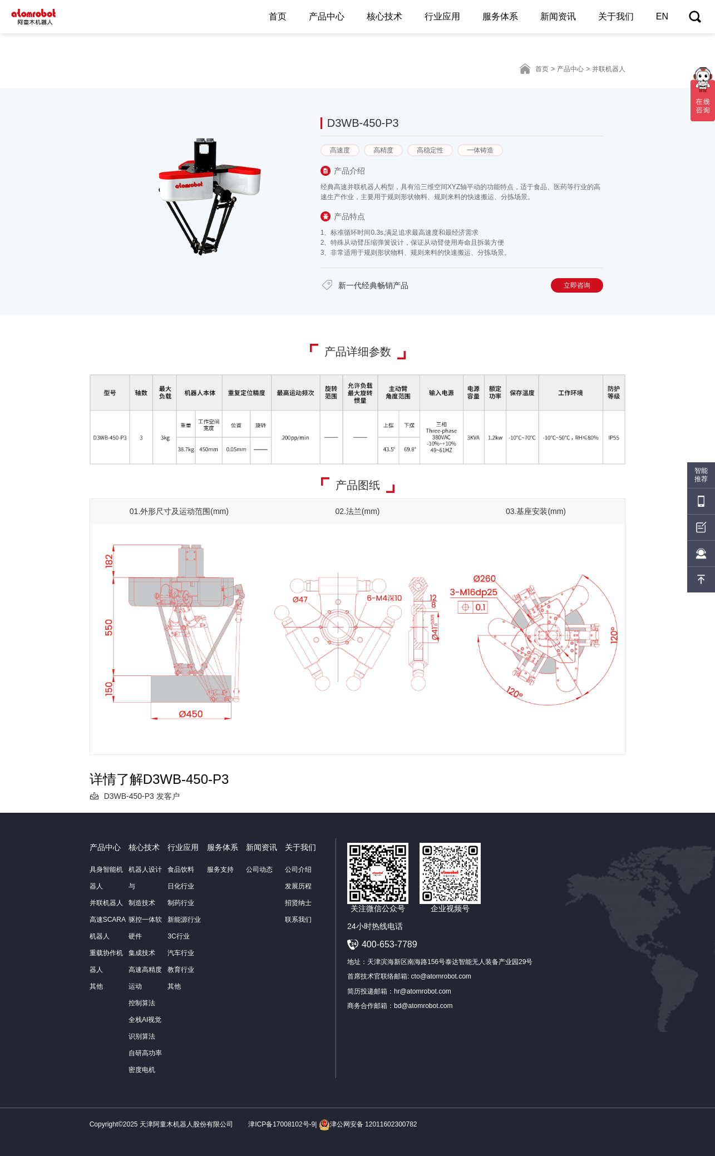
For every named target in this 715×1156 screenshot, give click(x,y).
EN (662, 16)
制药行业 (180, 903)
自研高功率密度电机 (145, 1061)
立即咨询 (577, 285)
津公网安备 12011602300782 (368, 1124)
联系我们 (298, 919)
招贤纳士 (298, 903)
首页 (278, 16)
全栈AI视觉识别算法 (145, 1028)
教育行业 (180, 970)
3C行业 (178, 936)
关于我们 (616, 16)
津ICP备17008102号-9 (281, 1124)
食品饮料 (180, 869)
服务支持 (220, 869)
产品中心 (326, 16)
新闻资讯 (558, 16)
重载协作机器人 (106, 961)
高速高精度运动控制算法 (145, 986)
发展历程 (298, 886)
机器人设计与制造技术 (145, 886)
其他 (96, 986)
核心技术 (384, 16)
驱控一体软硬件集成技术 (145, 936)
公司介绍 (298, 869)
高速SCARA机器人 (108, 928)
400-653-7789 (389, 944)
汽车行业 (180, 953)
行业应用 (442, 16)
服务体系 (500, 16)
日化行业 (180, 886)
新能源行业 (184, 919)
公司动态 (259, 869)
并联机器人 (106, 903)
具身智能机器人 (106, 878)
